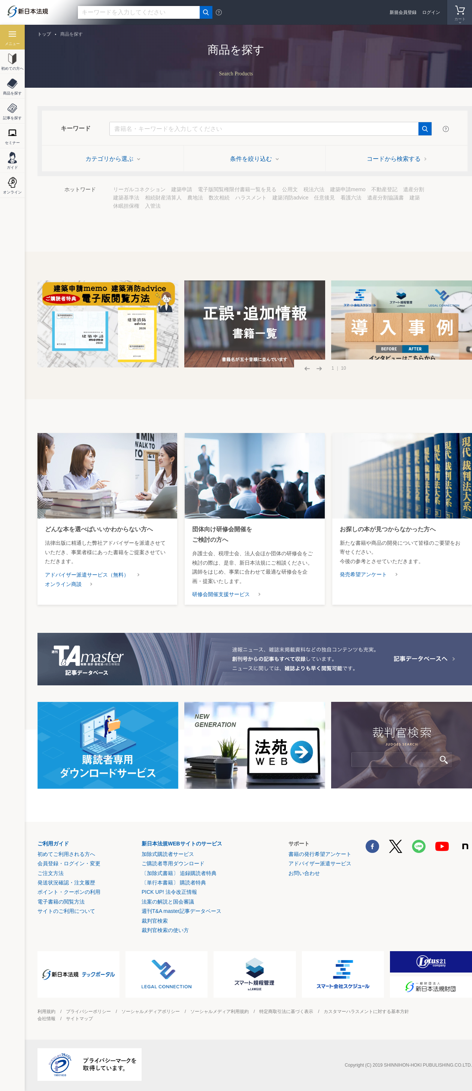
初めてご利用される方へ (66, 854)
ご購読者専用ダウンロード (173, 863)
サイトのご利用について (66, 911)
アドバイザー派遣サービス (319, 863)
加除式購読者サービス (168, 854)
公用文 (290, 189)
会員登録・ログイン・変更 (68, 863)
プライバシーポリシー (88, 1011)
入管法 (153, 206)
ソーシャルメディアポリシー (150, 1011)
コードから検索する (396, 159)
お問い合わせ (304, 873)
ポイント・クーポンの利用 (68, 892)
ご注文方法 (50, 873)
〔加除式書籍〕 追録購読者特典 (179, 873)
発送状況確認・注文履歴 (66, 883)
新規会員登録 (403, 12)
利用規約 (46, 1011)
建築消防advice (290, 198)
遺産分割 (413, 189)
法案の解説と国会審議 (168, 902)
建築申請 (181, 189)
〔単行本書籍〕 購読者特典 (174, 883)
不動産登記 (384, 189)
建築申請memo (348, 189)
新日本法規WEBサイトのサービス (182, 844)
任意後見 (324, 198)
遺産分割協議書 (385, 198)
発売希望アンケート (363, 574)
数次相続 (219, 198)
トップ (44, 34)
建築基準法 (126, 198)
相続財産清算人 (163, 198)
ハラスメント (251, 198)
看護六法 (351, 198)
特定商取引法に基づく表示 (286, 1011)
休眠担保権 (126, 206)
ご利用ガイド (53, 844)
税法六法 (313, 189)
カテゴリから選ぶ (112, 159)
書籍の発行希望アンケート (319, 854)
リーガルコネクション (139, 189)
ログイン (431, 12)
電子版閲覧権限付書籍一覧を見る (237, 189)
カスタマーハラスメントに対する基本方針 (366, 1011)
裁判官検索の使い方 (165, 930)
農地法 (195, 198)
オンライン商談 (63, 584)
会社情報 (46, 1018)
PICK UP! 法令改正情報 (169, 892)
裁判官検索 (155, 921)
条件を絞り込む (254, 159)
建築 (414, 198)
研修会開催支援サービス (221, 594)
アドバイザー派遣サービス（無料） (87, 575)
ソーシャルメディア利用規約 (219, 1011)
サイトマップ (79, 1018)
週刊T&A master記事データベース (181, 911)
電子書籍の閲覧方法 (61, 902)
